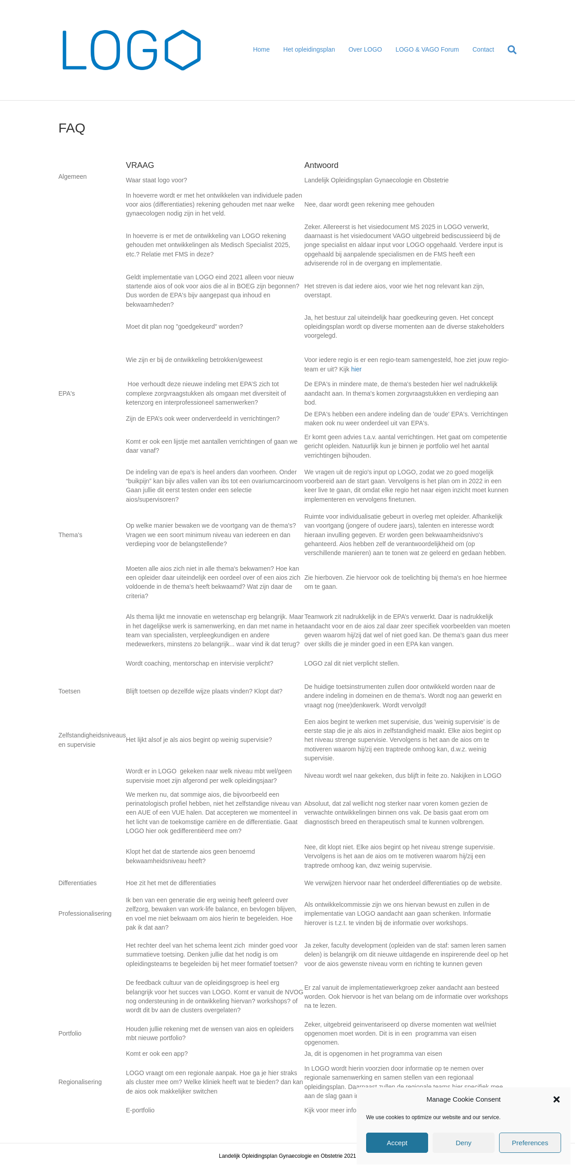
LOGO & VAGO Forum (427, 49)
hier (356, 369)
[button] (556, 1099)
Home (261, 49)
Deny (463, 1143)
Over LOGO (365, 49)
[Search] (509, 50)
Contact (483, 49)
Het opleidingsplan (309, 49)
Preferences (530, 1143)
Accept (397, 1143)
